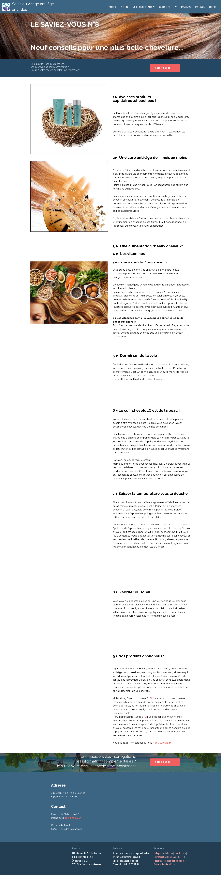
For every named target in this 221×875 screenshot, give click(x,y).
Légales (213, 5)
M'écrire (124, 5)
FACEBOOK (200, 5)
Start (180, 857)
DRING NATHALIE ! (165, 68)
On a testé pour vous (142, 5)
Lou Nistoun (180, 853)
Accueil (112, 5)
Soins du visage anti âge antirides (41, 5)
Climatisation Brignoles (165, 857)
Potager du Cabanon (163, 853)
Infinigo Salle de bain (174, 860)
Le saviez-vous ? (167, 5)
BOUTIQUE (186, 5)
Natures (158, 860)
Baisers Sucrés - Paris (170, 862)
